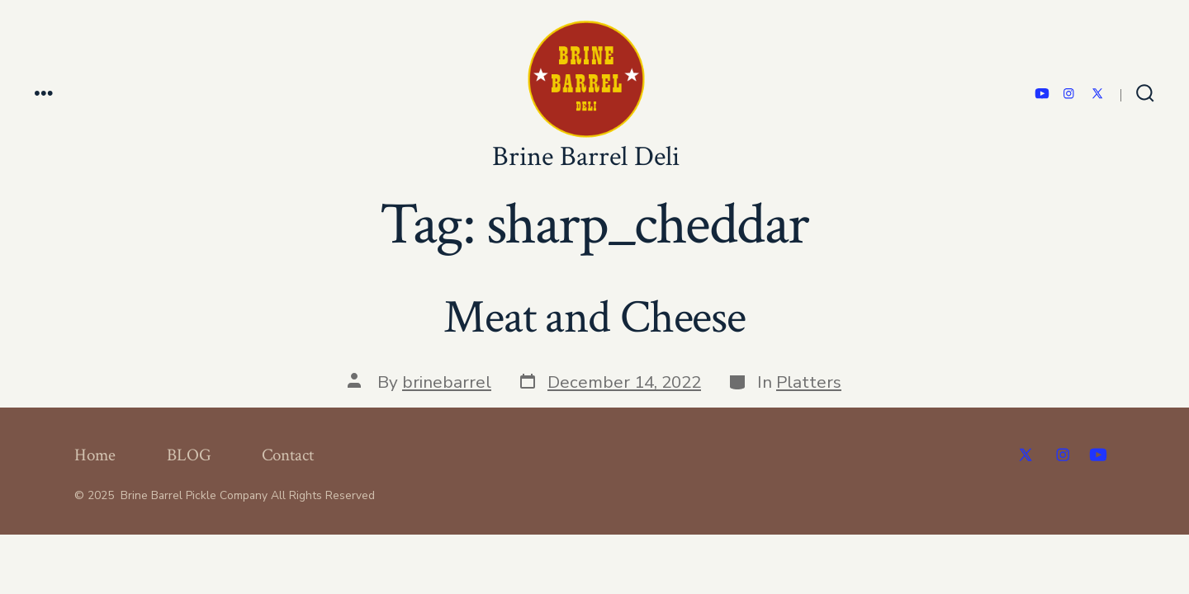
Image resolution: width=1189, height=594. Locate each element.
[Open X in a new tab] (1097, 93)
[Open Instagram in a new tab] (1069, 93)
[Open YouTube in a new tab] (1042, 93)
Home (95, 455)
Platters (808, 382)
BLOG (189, 455)
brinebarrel (446, 382)
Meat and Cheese (594, 317)
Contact (288, 455)
